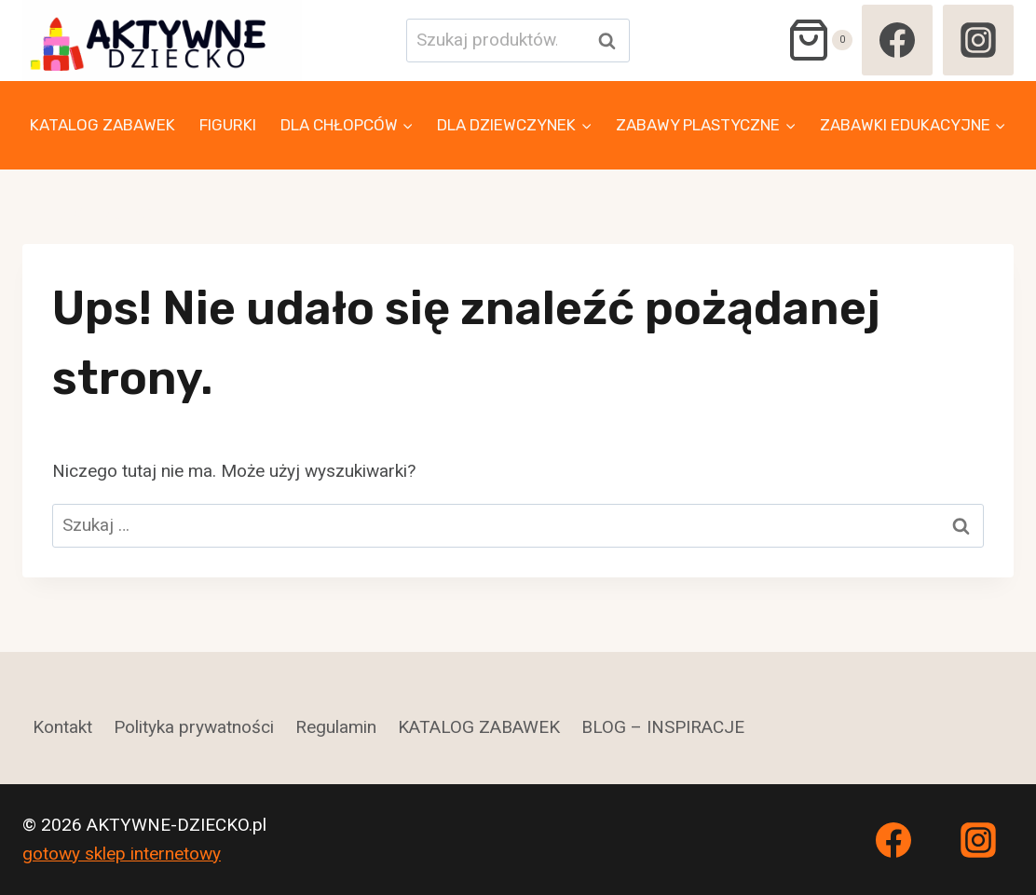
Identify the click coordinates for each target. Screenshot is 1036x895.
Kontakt (62, 727)
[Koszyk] (819, 40)
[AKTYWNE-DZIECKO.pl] (162, 40)
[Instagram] (978, 40)
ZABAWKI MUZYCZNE (106, 213)
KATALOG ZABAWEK (102, 124)
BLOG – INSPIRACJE (662, 727)
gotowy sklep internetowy (121, 853)
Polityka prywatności (194, 727)
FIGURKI (227, 124)
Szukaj (612, 40)
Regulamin (335, 727)
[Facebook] (897, 40)
